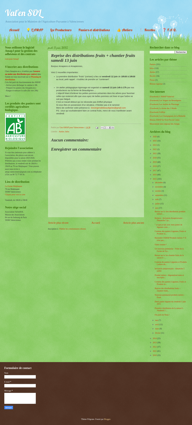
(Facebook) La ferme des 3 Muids (163, 108)
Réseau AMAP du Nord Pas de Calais (165, 120)
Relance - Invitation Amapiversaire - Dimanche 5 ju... (169, 219)
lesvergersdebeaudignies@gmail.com (108, 108)
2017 (155, 170)
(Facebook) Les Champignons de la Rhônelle (167, 116)
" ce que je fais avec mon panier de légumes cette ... (168, 226)
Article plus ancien (133, 222)
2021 (155, 153)
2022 (155, 149)
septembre (159, 195)
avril (157, 324)
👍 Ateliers (124, 30)
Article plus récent (58, 222)
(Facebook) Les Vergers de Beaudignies (165, 100)
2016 (155, 175)
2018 (155, 166)
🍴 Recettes (147, 30)
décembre (159, 182)
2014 (155, 338)
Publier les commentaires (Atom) (72, 229)
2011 (155, 351)
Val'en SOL (23, 12)
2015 (155, 179)
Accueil (14, 30)
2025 (155, 141)
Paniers (153, 64)
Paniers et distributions (94, 30)
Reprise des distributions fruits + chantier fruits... (167, 289)
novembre (159, 187)
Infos (67, 132)
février (158, 333)
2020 (155, 158)
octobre (158, 191)
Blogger (107, 419)
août (157, 199)
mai (157, 320)
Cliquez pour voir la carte (15, 194)
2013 (155, 342)
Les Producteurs (60, 30)
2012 (155, 347)
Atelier (61, 132)
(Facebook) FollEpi (157, 112)
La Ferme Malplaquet (13, 186)
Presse (152, 80)
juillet (157, 204)
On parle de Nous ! (162, 315)
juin (157, 208)
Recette (153, 76)
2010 (155, 355)
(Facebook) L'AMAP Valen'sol (162, 97)
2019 (155, 162)
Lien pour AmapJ (12, 59)
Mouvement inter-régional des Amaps (165, 124)
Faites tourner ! (161, 245)
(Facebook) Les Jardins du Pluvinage (164, 104)
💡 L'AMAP (34, 30)
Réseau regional (156, 84)
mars (157, 329)
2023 (155, 145)
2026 (155, 137)
